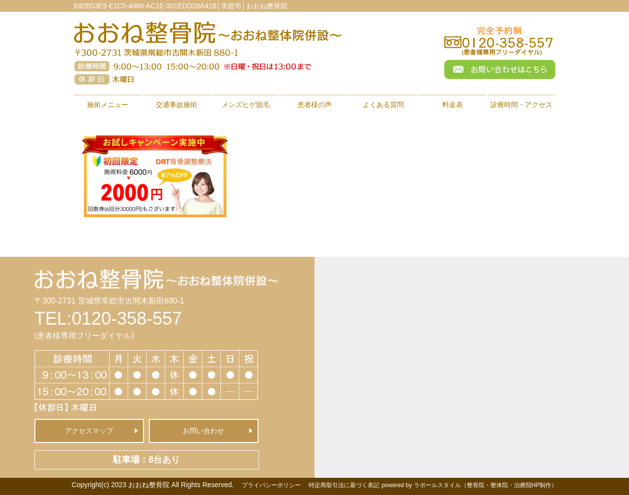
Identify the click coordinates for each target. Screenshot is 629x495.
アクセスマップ (89, 431)
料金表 (452, 105)
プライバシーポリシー (271, 485)
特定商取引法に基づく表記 (344, 485)
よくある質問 (383, 105)
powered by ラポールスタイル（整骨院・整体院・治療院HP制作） (469, 485)
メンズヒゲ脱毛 (246, 105)
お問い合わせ (203, 431)
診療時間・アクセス (521, 105)
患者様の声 (314, 105)
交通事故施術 (176, 105)
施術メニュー (107, 105)
